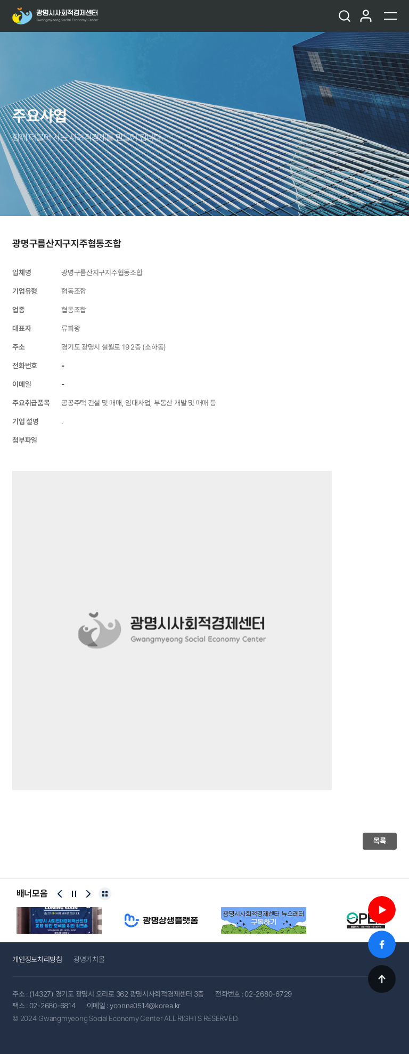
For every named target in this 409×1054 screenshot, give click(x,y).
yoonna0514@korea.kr (145, 1005)
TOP (382, 979)
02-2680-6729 (268, 994)
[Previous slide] (59, 893)
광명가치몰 (89, 959)
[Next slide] (88, 893)
